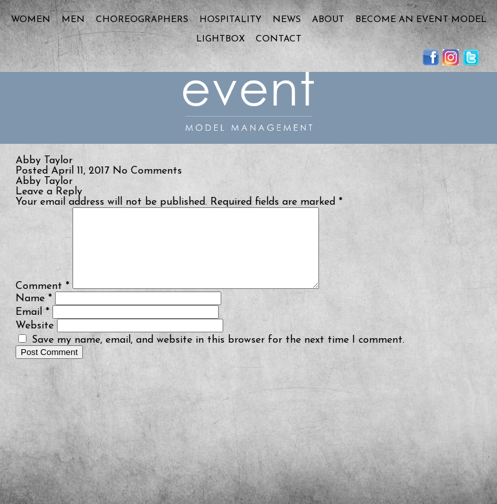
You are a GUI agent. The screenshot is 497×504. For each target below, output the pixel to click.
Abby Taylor (44, 181)
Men (73, 20)
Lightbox (220, 39)
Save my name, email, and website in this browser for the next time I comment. (218, 355)
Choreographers (142, 20)
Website (35, 341)
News (286, 20)
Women (30, 20)
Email (32, 328)
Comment (42, 302)
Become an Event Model (421, 20)
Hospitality (230, 20)
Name (34, 314)
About (328, 20)
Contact (279, 39)
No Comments (147, 171)
